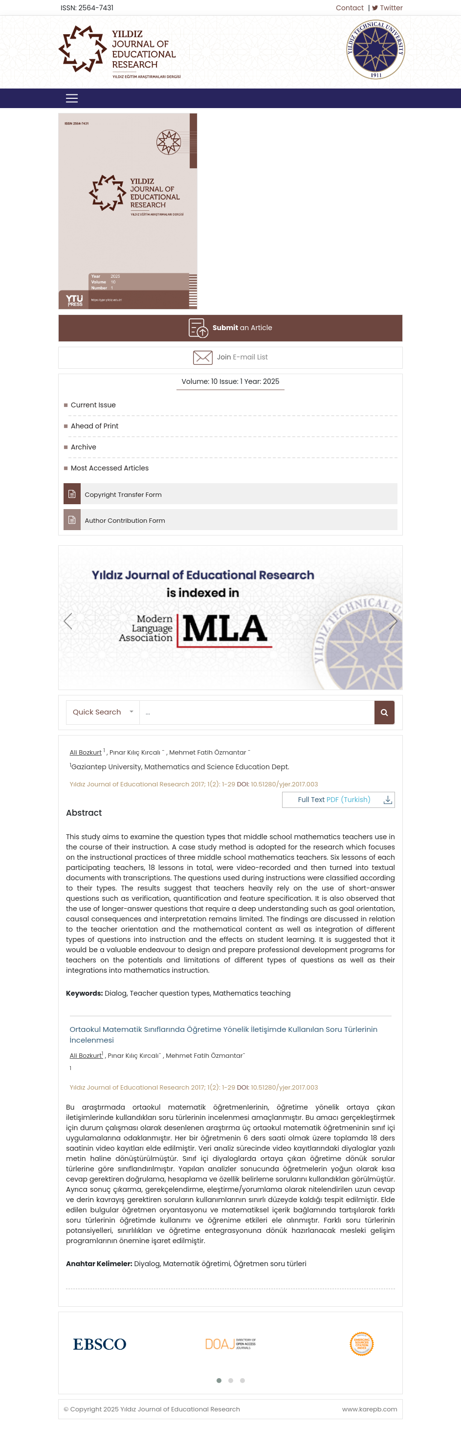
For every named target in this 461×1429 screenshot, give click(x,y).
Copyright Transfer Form (113, 493)
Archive (83, 447)
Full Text (351, 799)
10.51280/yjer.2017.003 (284, 784)
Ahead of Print (95, 426)
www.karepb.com (369, 1408)
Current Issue (93, 405)
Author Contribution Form (114, 519)
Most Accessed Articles (110, 468)
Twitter (387, 8)
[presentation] (68, 621)
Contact (350, 8)
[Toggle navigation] (72, 98)
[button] (103, 712)
